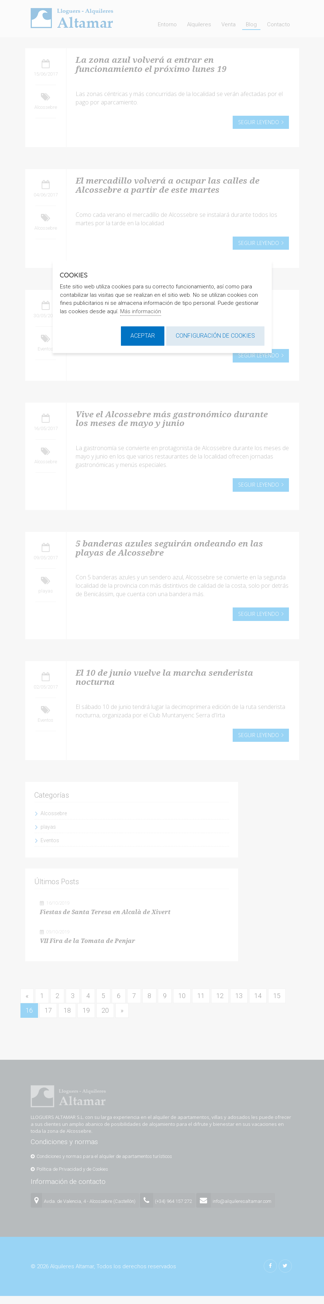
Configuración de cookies (215, 335)
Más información (140, 311)
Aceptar (142, 335)
